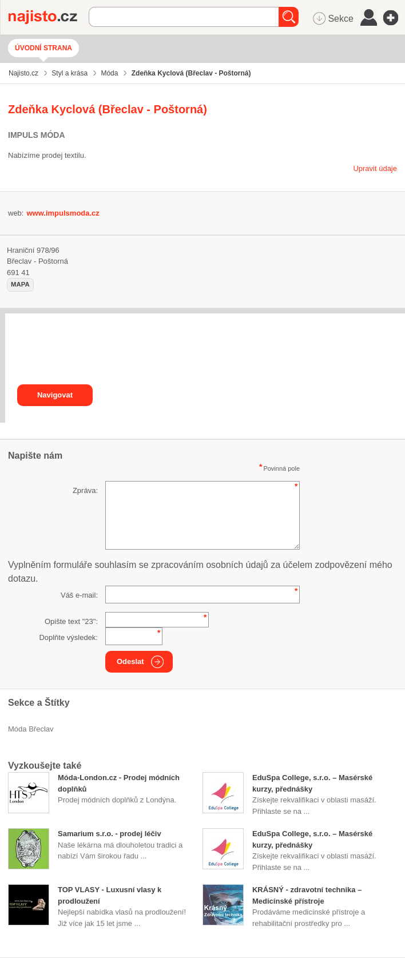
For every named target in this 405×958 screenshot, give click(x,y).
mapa (20, 284)
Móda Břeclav (31, 729)
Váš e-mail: (79, 595)
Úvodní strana (43, 48)
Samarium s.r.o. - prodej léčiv (109, 833)
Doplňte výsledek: (68, 637)
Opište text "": (71, 621)
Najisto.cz (49, 17)
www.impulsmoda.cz (62, 213)
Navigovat (55, 395)
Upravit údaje (375, 168)
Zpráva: (85, 490)
